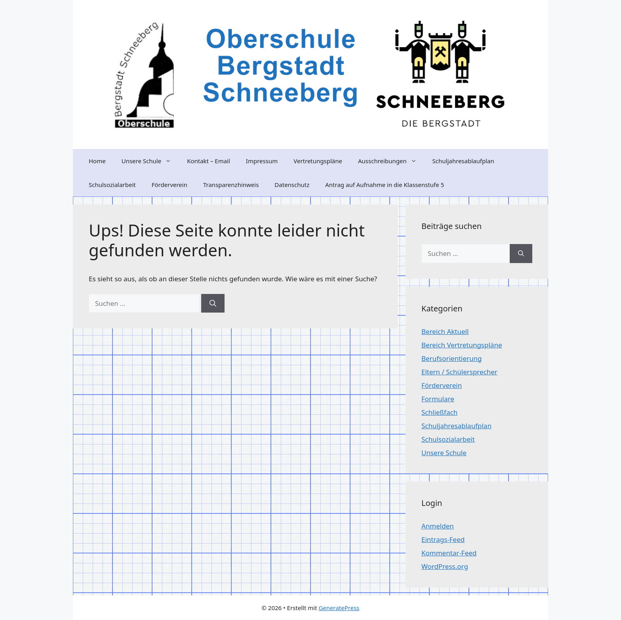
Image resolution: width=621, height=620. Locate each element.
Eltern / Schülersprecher (459, 371)
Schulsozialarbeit (112, 185)
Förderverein (169, 185)
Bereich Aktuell (445, 331)
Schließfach (439, 412)
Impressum (262, 161)
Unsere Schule (150, 161)
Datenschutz (291, 185)
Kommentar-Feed (448, 552)
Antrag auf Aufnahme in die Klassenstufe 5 (384, 185)
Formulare (437, 398)
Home (97, 161)
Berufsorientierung (451, 358)
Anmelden (437, 525)
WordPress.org (444, 566)
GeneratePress (338, 608)
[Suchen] (213, 303)
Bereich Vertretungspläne (461, 344)
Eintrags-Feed (443, 539)
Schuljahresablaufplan (463, 161)
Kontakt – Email (208, 161)
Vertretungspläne (317, 161)
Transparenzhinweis (231, 185)
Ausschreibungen (391, 161)
